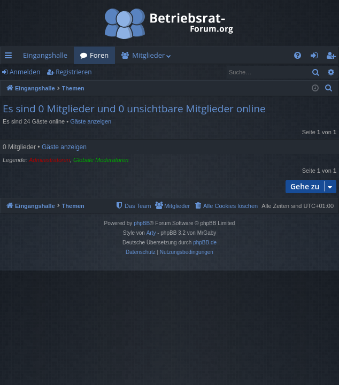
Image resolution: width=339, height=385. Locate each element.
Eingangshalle (45, 55)
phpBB (142, 223)
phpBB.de (205, 242)
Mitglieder (148, 55)
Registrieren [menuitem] (333, 57)
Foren (99, 55)
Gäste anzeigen (90, 121)
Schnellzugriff (10, 57)
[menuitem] (297, 55)
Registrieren (73, 71)
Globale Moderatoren (100, 160)
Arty (151, 233)
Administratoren (49, 160)
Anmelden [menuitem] (317, 57)
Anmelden (25, 71)
